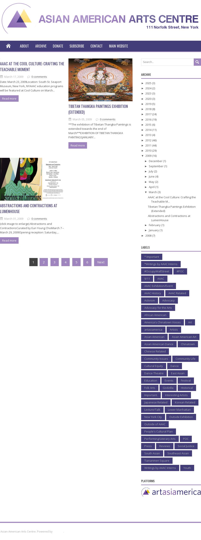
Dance (174, 366)
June (152, 176)
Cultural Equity (153, 366)
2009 (148, 156)
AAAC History (152, 293)
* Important (151, 257)
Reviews (164, 446)
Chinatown (188, 344)
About (24, 46)
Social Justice (186, 446)
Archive (40, 46)
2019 (148, 104)
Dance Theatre (154, 373)
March (153, 192)
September (156, 166)
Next (101, 262)
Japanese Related (155, 402)
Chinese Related (155, 351)
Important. (151, 395)
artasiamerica (153, 329)
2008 (148, 235)
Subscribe (76, 46)
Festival (186, 380)
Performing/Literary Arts (160, 439)
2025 (148, 83)
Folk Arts (149, 388)
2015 (148, 125)
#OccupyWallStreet (156, 271)
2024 (148, 88)
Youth (187, 468)
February (155, 225)
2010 (148, 150)
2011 (148, 145)
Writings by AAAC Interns (160, 468)
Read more (9, 98)
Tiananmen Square (156, 460)
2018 (148, 109)
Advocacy (168, 300)
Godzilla (168, 388)
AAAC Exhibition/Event (158, 286)
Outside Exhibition (181, 417)
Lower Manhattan (179, 410)
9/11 (147, 278)
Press (148, 446)
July (151, 171)
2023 (148, 93)
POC (186, 439)
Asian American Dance (158, 344)
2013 (148, 135)
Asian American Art (184, 337)
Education (150, 380)
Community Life (185, 359)
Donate (58, 46)
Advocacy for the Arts (158, 308)
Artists (174, 329)
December (156, 161)
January (154, 230)
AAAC (160, 278)
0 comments (39, 77)
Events (169, 380)
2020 (148, 99)
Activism (149, 300)
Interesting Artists (176, 395)
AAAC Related (177, 293)
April (152, 187)
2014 (148, 130)
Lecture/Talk (152, 410)
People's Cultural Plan (158, 431)
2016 (148, 119)
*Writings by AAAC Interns (160, 264)
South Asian (152, 453)
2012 (148, 140)
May (152, 182)
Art (190, 322)
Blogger (58, 531)
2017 (148, 114)
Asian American (154, 337)
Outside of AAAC (155, 424)
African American (155, 315)
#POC (180, 271)
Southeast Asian (178, 453)
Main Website (118, 46)
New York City (153, 417)
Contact (96, 46)
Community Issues (156, 359)
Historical (187, 388)
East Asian (178, 373)
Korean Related (185, 402)
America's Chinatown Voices (162, 322)
